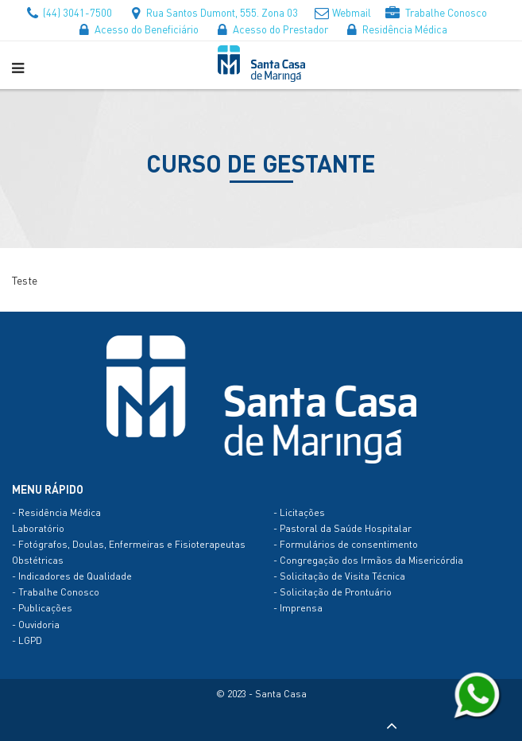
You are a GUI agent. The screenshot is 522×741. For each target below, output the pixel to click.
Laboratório (38, 528)
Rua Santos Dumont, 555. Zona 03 (212, 12)
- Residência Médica (56, 512)
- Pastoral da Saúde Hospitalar (342, 528)
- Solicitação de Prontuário (332, 592)
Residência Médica (394, 29)
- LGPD (27, 640)
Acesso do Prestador (270, 29)
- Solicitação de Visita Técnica (339, 576)
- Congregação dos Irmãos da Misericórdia (368, 560)
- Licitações (299, 512)
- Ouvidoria (36, 624)
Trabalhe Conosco (436, 12)
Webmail (341, 12)
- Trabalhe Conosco (55, 592)
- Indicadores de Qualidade (72, 576)
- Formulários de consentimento (345, 544)
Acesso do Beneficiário (137, 29)
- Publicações (42, 608)
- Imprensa (298, 608)
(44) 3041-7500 (67, 12)
